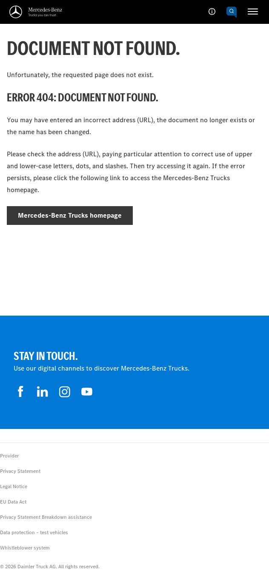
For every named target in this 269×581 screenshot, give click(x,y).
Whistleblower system (25, 547)
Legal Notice (13, 486)
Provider (9, 455)
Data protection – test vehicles (34, 532)
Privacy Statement (20, 471)
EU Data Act (13, 501)
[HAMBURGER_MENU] (253, 11)
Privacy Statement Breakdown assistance (46, 517)
